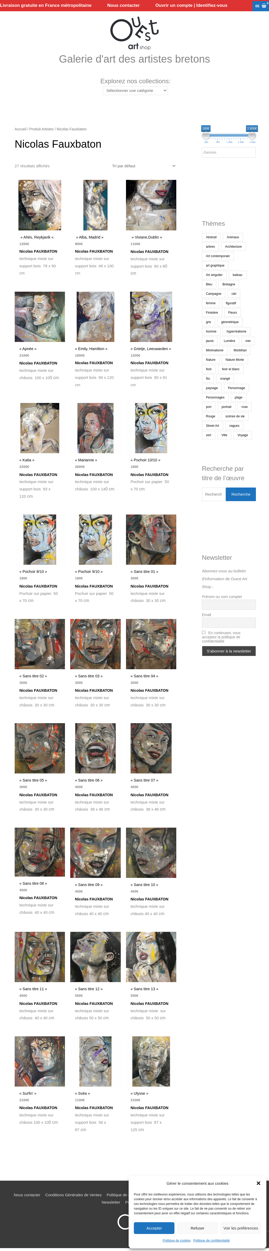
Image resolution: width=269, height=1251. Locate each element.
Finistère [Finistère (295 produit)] (212, 313)
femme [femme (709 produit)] (211, 304)
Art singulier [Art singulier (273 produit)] (214, 275)
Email (206, 615)
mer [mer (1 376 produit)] (248, 341)
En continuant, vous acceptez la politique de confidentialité (221, 637)
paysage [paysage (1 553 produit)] (212, 388)
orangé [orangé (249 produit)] (225, 379)
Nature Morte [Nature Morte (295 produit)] (235, 360)
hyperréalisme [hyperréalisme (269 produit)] (236, 332)
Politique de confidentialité (211, 1240)
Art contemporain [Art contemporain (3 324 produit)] (218, 256)
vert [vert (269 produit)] (208, 436)
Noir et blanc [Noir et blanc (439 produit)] (230, 370)
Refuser (198, 1228)
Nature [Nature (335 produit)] (210, 360)
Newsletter (111, 1206)
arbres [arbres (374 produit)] (210, 247)
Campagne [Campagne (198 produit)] (213, 294)
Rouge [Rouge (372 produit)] (210, 417)
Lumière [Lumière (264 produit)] (229, 341)
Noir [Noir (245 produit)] (209, 370)
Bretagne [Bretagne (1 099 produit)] (228, 285)
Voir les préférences (240, 1228)
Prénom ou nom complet (222, 597)
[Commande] (143, 166)
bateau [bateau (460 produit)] (238, 275)
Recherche (240, 495)
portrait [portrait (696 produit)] (226, 407)
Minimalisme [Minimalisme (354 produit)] (214, 351)
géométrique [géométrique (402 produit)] (230, 322)
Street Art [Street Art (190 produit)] (212, 426)
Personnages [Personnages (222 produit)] (215, 398)
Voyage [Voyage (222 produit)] (243, 436)
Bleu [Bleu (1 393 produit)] (209, 285)
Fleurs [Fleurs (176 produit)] (232, 313)
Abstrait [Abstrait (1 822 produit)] (211, 238)
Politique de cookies (177, 1240)
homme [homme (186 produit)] (211, 332)
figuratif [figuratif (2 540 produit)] (231, 304)
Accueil (20, 130)
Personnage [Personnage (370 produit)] (236, 388)
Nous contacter (27, 1199)
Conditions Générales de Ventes (73, 1199)
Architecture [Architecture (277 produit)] (233, 247)
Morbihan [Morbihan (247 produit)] (240, 351)
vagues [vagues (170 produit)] (234, 426)
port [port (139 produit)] (208, 407)
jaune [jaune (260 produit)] (209, 341)
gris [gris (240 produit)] (208, 322)
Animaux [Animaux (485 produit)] (233, 238)
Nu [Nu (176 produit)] (208, 379)
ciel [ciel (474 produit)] (234, 294)
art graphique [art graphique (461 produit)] (215, 266)
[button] (258, 1183)
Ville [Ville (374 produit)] (224, 436)
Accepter (154, 1228)
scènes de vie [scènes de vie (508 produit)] (235, 417)
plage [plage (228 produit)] (238, 398)
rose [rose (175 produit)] (244, 407)
